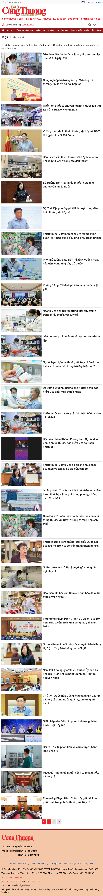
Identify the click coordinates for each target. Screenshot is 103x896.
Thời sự (9, 30)
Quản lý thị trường (44, 30)
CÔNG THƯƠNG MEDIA (12, 19)
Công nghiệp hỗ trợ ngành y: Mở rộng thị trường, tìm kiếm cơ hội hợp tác (68, 82)
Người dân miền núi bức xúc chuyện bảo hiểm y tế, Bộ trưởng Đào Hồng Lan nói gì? (72, 646)
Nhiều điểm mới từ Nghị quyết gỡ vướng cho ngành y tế (70, 569)
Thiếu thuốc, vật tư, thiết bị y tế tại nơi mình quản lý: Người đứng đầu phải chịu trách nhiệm (72, 236)
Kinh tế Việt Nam (33, 19)
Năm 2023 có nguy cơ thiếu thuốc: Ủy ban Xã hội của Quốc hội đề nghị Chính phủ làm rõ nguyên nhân (70, 674)
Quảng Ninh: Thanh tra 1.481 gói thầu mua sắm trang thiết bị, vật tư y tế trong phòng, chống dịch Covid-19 (72, 494)
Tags (4, 37)
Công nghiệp (76, 30)
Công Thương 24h (24, 30)
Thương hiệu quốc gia (54, 19)
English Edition (93, 2)
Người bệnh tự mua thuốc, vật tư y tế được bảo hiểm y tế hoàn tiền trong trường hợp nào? (71, 364)
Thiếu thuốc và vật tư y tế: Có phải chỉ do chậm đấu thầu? (72, 415)
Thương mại (62, 30)
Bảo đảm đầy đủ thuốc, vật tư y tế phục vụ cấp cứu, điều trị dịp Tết (71, 56)
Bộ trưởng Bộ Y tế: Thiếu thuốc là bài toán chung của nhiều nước (69, 184)
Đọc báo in (73, 19)
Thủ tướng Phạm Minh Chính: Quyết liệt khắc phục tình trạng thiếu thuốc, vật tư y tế (70, 800)
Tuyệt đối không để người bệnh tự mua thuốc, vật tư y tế (71, 774)
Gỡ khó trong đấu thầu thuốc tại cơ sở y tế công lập (72, 338)
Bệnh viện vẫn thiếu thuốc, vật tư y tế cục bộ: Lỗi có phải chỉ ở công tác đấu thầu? (71, 159)
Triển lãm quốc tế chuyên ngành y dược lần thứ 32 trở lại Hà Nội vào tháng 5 (72, 107)
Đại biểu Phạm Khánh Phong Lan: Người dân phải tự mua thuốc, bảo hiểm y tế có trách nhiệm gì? (70, 443)
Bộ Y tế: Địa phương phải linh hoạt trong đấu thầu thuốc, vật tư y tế (70, 210)
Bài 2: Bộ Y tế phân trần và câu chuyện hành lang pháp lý (70, 749)
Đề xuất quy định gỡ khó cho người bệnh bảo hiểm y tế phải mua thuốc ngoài (70, 389)
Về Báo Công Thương (19, 863)
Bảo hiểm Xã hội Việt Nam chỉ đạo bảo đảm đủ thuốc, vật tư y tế (71, 595)
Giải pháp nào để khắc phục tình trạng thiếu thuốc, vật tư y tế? (70, 723)
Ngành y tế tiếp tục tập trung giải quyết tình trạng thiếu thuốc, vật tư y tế (69, 313)
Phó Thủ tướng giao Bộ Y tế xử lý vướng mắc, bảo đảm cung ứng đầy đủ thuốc (71, 261)
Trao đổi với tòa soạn (66, 863)
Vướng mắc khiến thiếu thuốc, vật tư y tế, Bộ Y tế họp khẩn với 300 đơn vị (71, 133)
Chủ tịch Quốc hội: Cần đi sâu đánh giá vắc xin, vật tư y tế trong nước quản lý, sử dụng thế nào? (72, 699)
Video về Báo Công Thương (43, 863)
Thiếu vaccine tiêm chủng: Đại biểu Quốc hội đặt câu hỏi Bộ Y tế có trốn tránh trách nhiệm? (71, 543)
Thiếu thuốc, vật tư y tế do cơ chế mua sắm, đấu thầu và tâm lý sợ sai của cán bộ (70, 466)
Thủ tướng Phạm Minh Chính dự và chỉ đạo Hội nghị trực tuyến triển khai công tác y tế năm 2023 (71, 622)
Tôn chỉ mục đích (85, 863)
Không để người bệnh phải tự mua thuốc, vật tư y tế (72, 287)
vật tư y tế (18, 37)
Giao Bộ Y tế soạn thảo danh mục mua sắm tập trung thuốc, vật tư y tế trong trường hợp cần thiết (71, 520)
